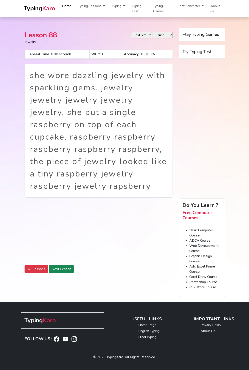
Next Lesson (61, 269)
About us (215, 9)
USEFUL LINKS (146, 319)
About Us (208, 331)
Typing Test (137, 9)
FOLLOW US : (38, 339)
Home (66, 6)
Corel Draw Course (203, 276)
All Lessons (36, 269)
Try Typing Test (197, 52)
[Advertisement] (99, 231)
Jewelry (30, 41)
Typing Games (158, 9)
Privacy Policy (211, 325)
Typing (39, 8)
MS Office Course (202, 287)
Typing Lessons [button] (90, 6)
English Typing (149, 331)
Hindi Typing (147, 337)
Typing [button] (117, 6)
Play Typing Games (200, 34)
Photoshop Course (203, 282)
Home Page (147, 325)
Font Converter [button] (189, 6)
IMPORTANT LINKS (214, 319)
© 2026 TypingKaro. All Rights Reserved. (124, 357)
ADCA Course (199, 240)
